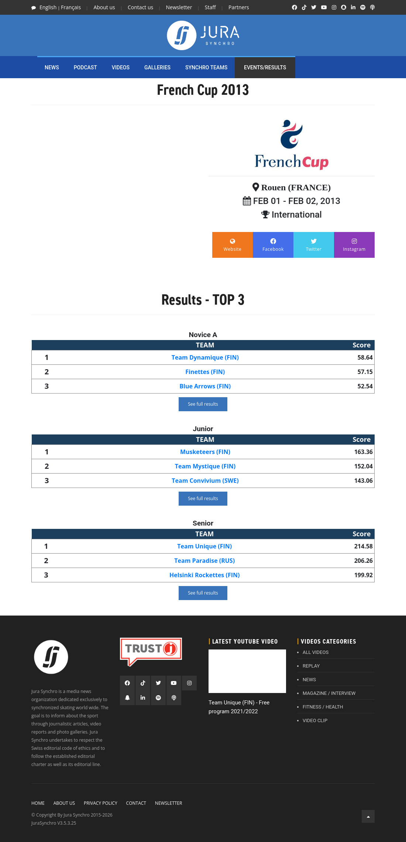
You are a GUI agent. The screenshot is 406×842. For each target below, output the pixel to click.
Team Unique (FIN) (204, 546)
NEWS (52, 67)
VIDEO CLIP (315, 720)
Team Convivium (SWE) (205, 481)
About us (104, 7)
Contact (136, 803)
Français (71, 7)
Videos (121, 67)
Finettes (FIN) (205, 372)
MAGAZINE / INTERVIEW (329, 693)
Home (38, 803)
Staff (210, 7)
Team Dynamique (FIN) (205, 357)
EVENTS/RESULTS (265, 67)
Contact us (140, 7)
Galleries (157, 67)
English (47, 7)
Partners (238, 7)
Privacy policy (100, 803)
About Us (64, 803)
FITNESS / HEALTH (323, 707)
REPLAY (311, 666)
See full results (203, 404)
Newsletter (179, 7)
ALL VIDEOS (315, 652)
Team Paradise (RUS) (204, 561)
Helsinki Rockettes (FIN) (204, 575)
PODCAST (85, 67)
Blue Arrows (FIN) (205, 386)
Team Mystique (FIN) (205, 466)
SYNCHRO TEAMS (206, 67)
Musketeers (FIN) (205, 452)
